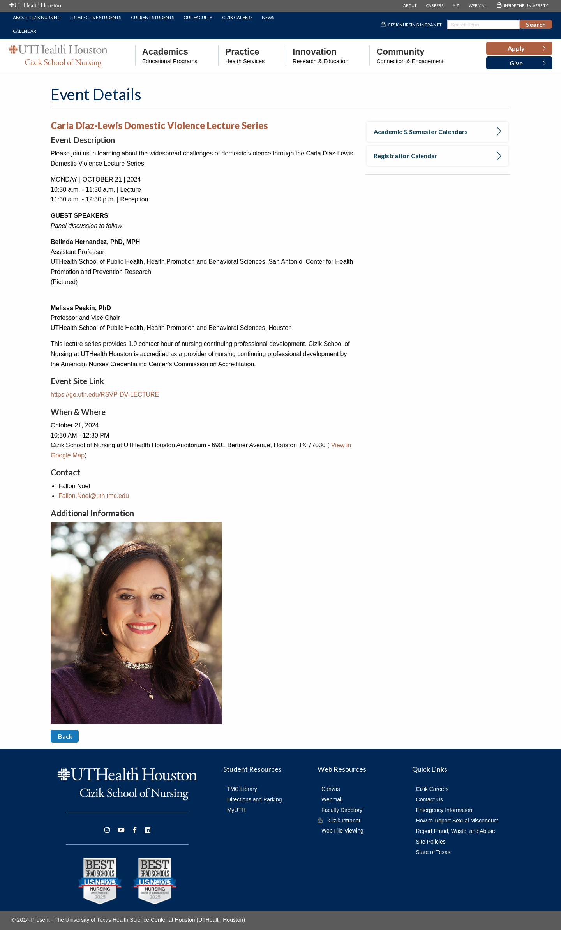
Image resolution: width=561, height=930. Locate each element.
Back (64, 736)
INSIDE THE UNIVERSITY (526, 5)
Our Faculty (197, 17)
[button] (519, 48)
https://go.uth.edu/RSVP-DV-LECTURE (105, 394)
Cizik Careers (237, 17)
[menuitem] (166, 55)
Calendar (24, 31)
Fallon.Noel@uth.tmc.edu (93, 495)
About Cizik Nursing (37, 17)
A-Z (456, 5)
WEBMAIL (478, 5)
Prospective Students (95, 17)
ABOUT (409, 5)
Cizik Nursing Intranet (415, 24)
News (268, 17)
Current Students (152, 17)
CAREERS (434, 5)
